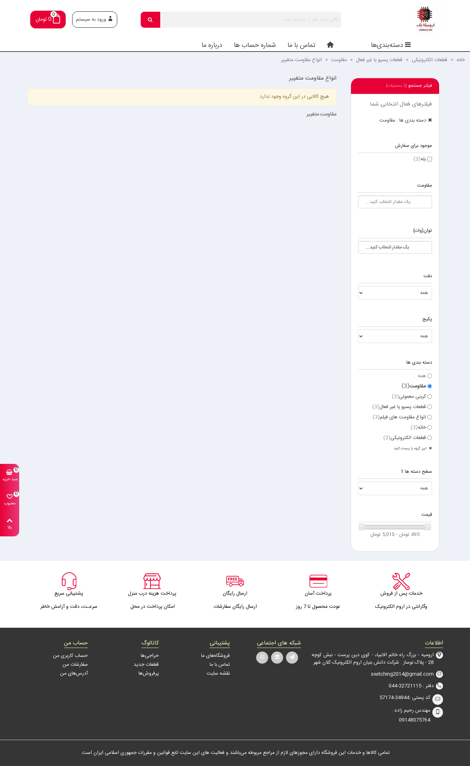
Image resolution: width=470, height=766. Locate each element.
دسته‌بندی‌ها (391, 45)
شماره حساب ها (255, 45)
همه (422, 376)
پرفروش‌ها (149, 673)
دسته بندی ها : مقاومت (402, 120)
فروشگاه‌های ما (215, 656)
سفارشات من (75, 664)
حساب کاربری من (70, 656)
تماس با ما (301, 45)
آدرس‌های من (74, 673)
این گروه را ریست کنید (410, 448)
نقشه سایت (218, 673)
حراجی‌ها (150, 656)
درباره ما (211, 45)
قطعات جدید (146, 664)
